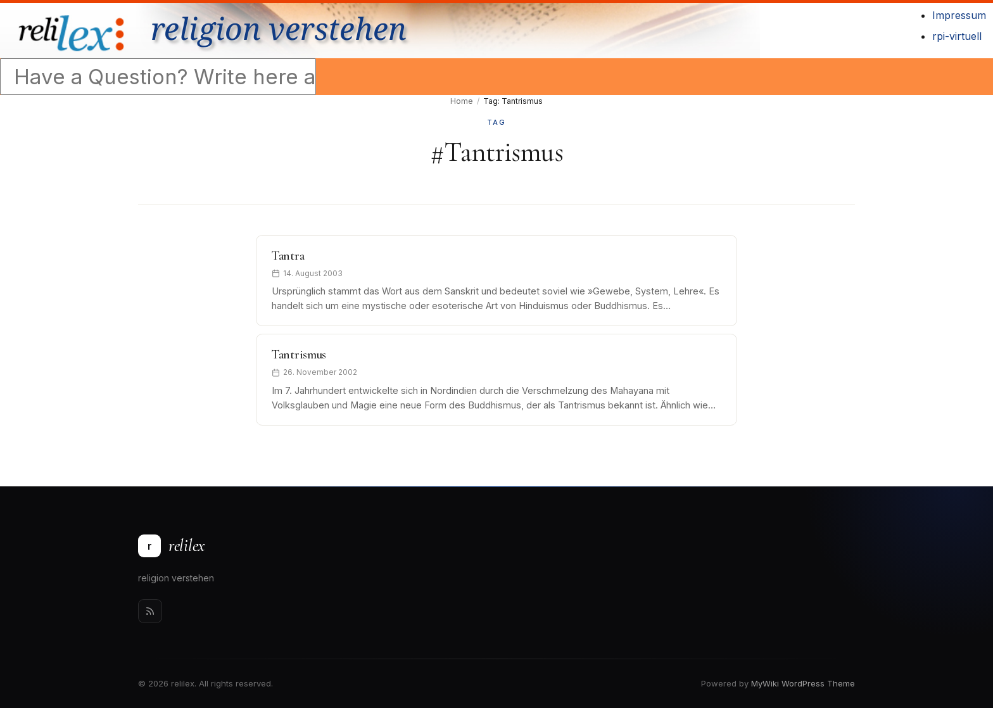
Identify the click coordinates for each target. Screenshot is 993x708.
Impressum (959, 15)
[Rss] (150, 611)
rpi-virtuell (957, 36)
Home (461, 101)
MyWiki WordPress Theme (803, 683)
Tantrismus (299, 354)
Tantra (288, 255)
